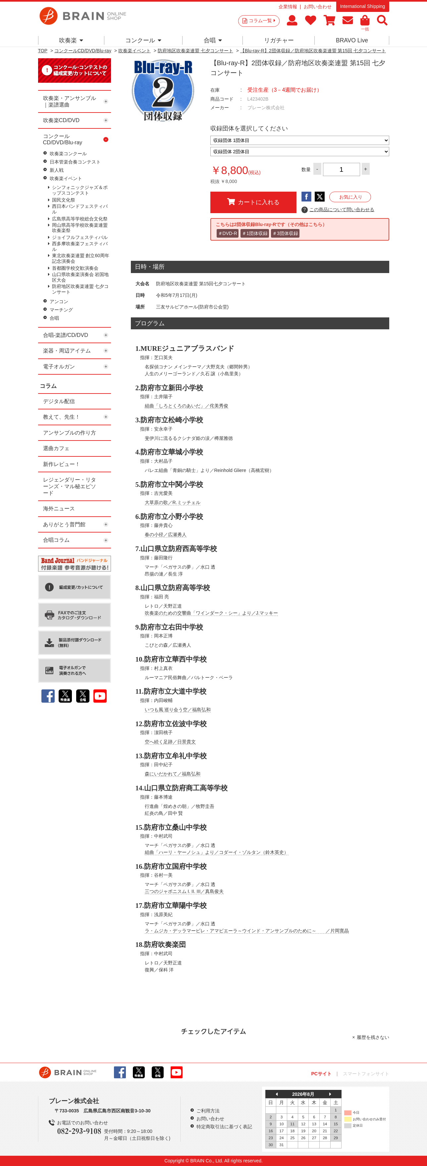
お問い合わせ (318, 6)
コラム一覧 (262, 20)
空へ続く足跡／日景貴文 (170, 741)
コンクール (143, 40)
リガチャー (279, 40)
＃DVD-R (227, 233)
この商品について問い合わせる (338, 210)
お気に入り (350, 197)
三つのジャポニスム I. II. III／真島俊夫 (184, 891)
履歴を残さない (373, 1037)
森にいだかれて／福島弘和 (172, 773)
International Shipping (362, 6)
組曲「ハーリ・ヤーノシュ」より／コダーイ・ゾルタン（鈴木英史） (217, 852)
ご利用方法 (208, 1110)
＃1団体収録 (255, 233)
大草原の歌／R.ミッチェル (172, 502)
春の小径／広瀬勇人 (166, 534)
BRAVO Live (352, 40)
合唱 (213, 40)
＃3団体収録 (285, 233)
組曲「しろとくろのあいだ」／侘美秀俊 (186, 405)
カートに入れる (253, 202)
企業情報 (288, 6)
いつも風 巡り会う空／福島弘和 (178, 709)
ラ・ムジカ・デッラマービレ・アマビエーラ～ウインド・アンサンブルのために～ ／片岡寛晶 (247, 930)
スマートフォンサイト (366, 1073)
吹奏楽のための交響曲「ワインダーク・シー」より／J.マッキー (211, 613)
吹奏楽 (71, 40)
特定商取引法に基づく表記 (224, 1126)
